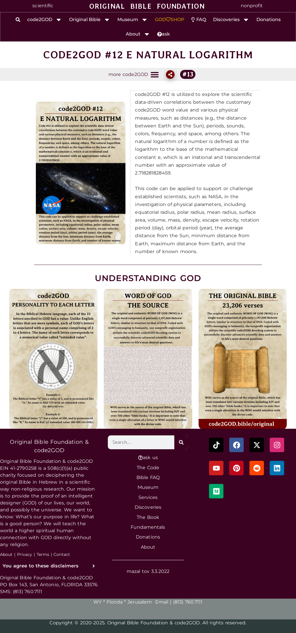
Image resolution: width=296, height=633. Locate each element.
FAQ (198, 19)
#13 (187, 74)
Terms (43, 554)
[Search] (181, 442)
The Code (148, 467)
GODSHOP (169, 19)
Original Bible (89, 19)
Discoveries (231, 19)
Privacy (24, 554)
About (138, 34)
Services (148, 497)
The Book (148, 517)
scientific (42, 5)
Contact (61, 554)
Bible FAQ (148, 477)
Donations (268, 19)
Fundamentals (148, 527)
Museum (132, 19)
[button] (154, 74)
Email (162, 601)
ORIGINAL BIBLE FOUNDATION (147, 6)
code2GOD (44, 19)
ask (163, 34)
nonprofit (252, 5)
